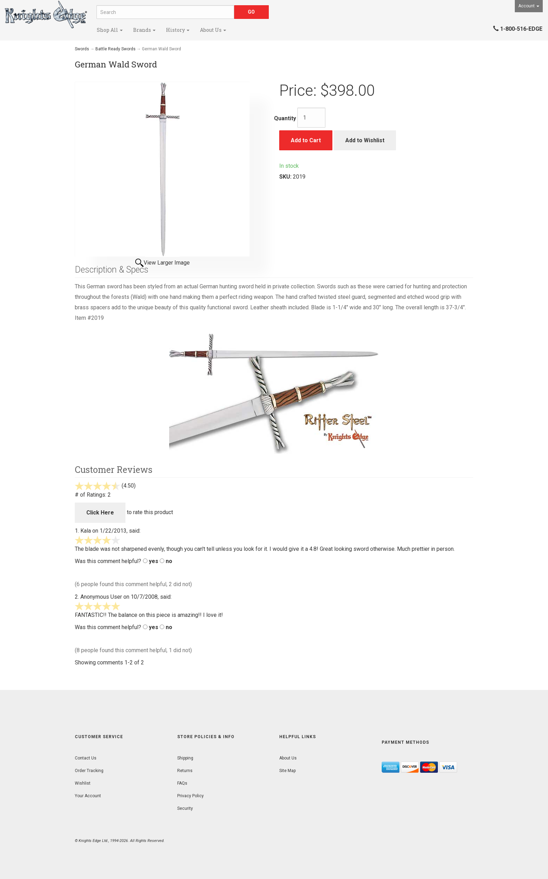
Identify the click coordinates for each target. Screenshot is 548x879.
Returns (185, 770)
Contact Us (85, 758)
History (177, 30)
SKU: (286, 176)
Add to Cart (306, 140)
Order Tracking (89, 770)
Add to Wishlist (364, 140)
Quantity (285, 118)
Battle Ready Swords (115, 48)
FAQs (182, 783)
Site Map (287, 770)
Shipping (185, 758)
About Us (213, 30)
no (169, 561)
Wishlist (83, 783)
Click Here (100, 512)
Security (185, 808)
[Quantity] (311, 118)
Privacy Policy (190, 795)
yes (153, 561)
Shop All (110, 30)
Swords (82, 48)
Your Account (88, 795)
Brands (144, 30)
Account (528, 5)
